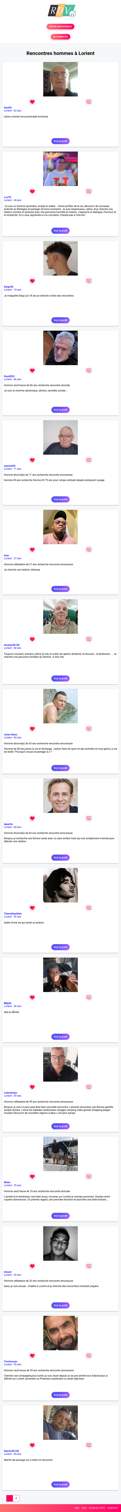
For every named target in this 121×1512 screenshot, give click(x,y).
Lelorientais (10, 1092)
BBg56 (7, 1003)
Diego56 (8, 286)
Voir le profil (60, 141)
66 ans (17, 379)
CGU (84, 1508)
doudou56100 (12, 645)
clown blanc (10, 734)
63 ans (17, 737)
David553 (9, 376)
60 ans (17, 647)
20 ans (17, 1274)
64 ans (17, 827)
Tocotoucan (10, 1361)
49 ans (17, 1454)
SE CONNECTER (60, 37)
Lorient (8, 110)
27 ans (17, 558)
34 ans (17, 200)
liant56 (8, 107)
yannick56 (9, 465)
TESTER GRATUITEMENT (60, 26)
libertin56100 (11, 1451)
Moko (7, 1182)
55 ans (17, 1364)
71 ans (17, 468)
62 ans (17, 110)
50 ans (17, 1006)
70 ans (17, 1185)
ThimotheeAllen (13, 913)
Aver (6, 555)
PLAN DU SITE (97, 1508)
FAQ (77, 1508)
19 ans (17, 289)
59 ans (17, 1095)
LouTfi (7, 197)
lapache (8, 824)
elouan (8, 1271)
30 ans (17, 916)
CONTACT (113, 1508)
